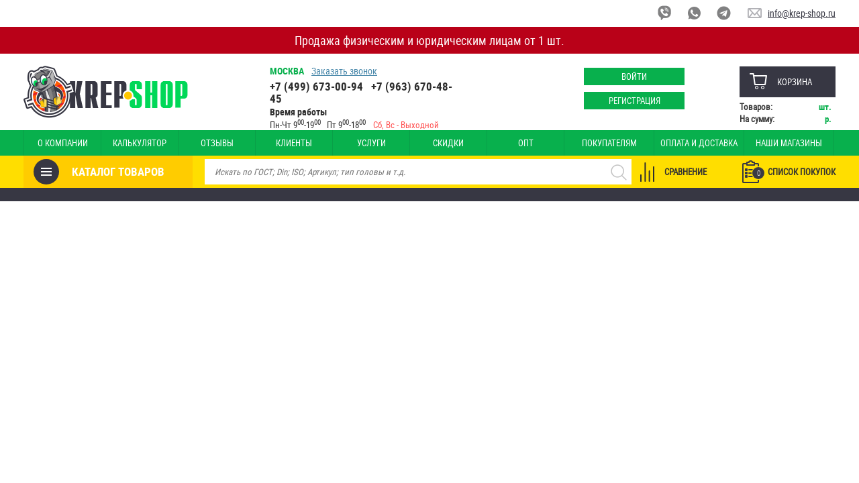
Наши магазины (789, 143)
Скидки (448, 143)
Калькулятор (139, 143)
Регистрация (634, 101)
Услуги (371, 143)
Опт (526, 143)
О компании (63, 143)
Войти (634, 76)
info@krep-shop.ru (802, 13)
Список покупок (794, 172)
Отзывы (217, 143)
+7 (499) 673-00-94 (316, 86)
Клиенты (294, 143)
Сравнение (685, 172)
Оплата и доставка (699, 143)
